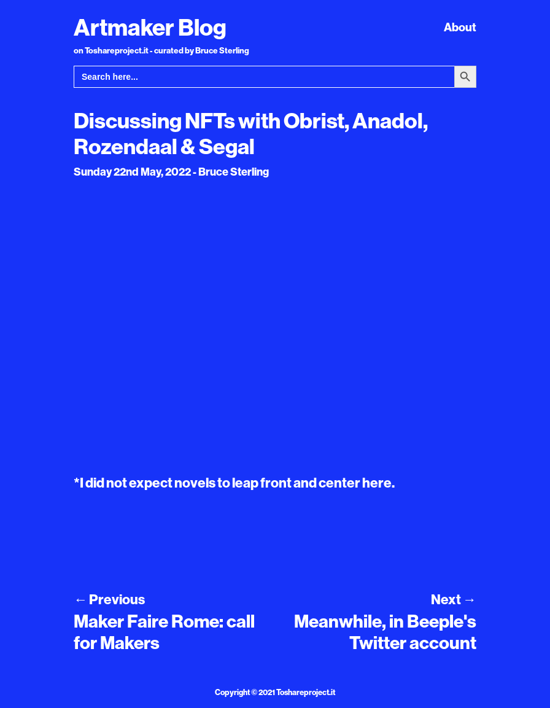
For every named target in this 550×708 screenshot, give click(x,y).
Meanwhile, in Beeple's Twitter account (385, 632)
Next (453, 599)
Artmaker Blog (150, 27)
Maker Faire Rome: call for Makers (164, 632)
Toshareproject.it (305, 692)
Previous (109, 599)
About (460, 27)
